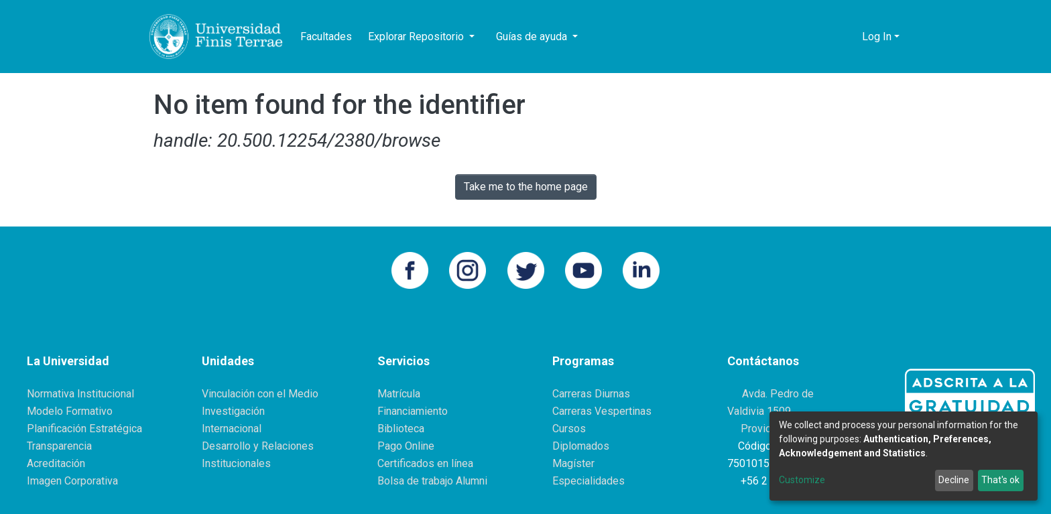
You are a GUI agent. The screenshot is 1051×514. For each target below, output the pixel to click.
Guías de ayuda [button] (533, 36)
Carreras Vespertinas (602, 411)
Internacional (231, 428)
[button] (848, 37)
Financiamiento (412, 411)
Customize (802, 479)
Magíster (573, 463)
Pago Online (405, 446)
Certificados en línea (425, 463)
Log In (876, 36)
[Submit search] (828, 37)
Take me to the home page (526, 186)
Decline (953, 479)
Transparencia (59, 446)
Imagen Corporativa (72, 480)
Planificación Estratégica (84, 428)
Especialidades (588, 480)
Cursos (569, 428)
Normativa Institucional (80, 393)
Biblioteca (400, 428)
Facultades (326, 36)
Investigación (233, 411)
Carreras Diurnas (591, 393)
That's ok (1000, 479)
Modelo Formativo (70, 411)
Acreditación (56, 463)
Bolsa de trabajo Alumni (432, 480)
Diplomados (580, 446)
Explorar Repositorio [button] (417, 36)
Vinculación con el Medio (260, 393)
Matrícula (398, 393)
